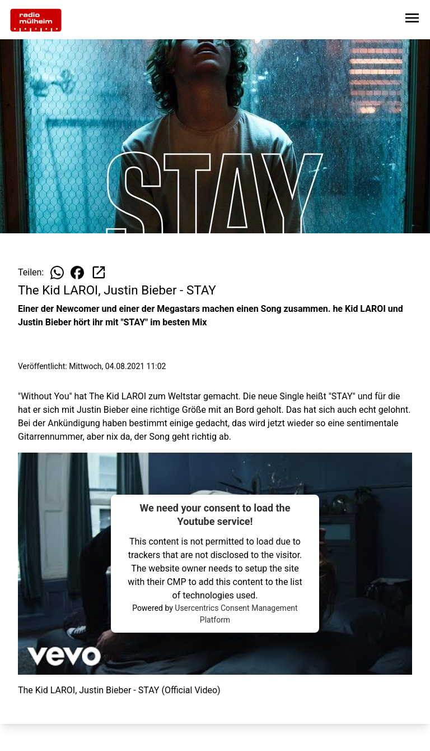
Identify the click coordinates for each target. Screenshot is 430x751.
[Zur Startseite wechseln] (36, 20)
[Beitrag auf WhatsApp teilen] (57, 272)
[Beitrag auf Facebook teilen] (77, 272)
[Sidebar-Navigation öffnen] (412, 20)
